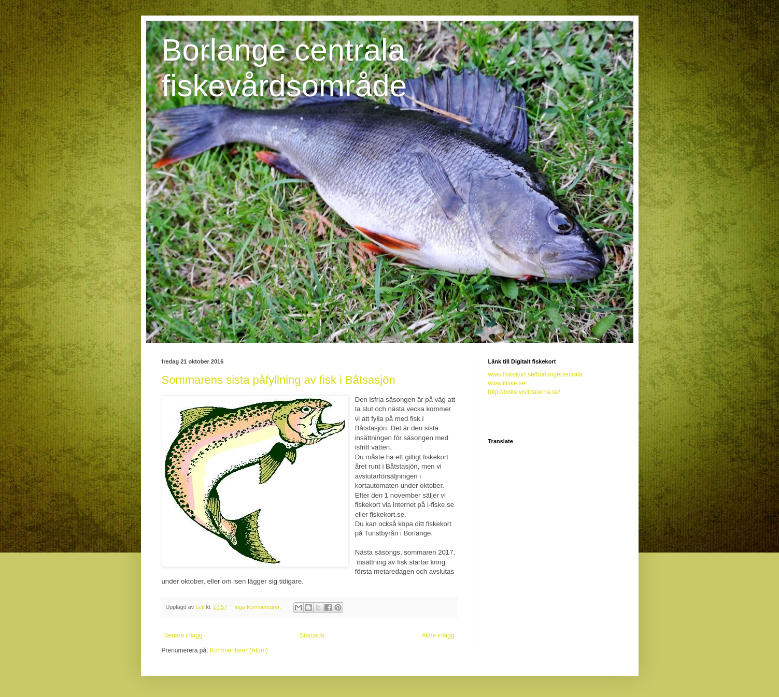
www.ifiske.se (507, 383)
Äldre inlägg (437, 635)
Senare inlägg (183, 635)
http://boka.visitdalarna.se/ (524, 392)
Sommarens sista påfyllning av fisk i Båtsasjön (278, 379)
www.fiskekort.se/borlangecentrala (535, 374)
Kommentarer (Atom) (239, 650)
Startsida (312, 635)
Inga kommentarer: (258, 607)
